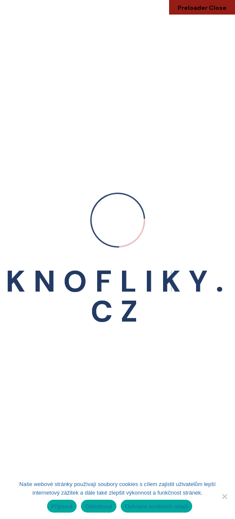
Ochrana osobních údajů (156, 506)
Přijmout (62, 506)
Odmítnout (98, 506)
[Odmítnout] (224, 496)
